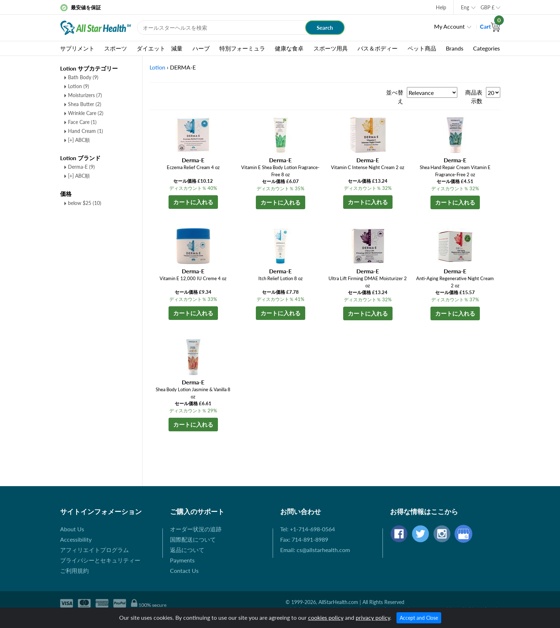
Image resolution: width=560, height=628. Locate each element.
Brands (454, 48)
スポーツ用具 (330, 48)
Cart (490, 26)
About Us (72, 529)
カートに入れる (193, 201)
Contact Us (184, 570)
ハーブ (201, 48)
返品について (187, 549)
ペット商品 (422, 48)
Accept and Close (419, 618)
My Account (449, 26)
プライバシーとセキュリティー (100, 560)
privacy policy (373, 617)
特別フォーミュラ (242, 48)
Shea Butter (84, 104)
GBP (488, 7)
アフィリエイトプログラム (94, 549)
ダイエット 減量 (159, 48)
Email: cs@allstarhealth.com (315, 549)
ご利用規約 (74, 570)
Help (441, 7)
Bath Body (83, 77)
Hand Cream (85, 131)
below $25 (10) (84, 203)
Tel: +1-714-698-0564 (307, 529)
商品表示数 (473, 96)
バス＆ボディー (377, 48)
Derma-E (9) (81, 167)
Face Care (82, 122)
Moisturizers (85, 95)
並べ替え (394, 96)
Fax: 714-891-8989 (304, 539)
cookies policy (326, 617)
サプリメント (77, 48)
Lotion (78, 86)
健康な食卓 (289, 48)
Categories (486, 48)
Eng (465, 7)
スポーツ (115, 48)
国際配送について (193, 539)
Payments (182, 560)
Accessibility (76, 539)
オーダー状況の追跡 (195, 529)
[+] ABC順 (79, 140)
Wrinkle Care (85, 113)
